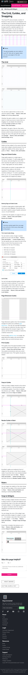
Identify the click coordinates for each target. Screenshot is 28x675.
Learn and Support (7, 655)
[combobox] (22, 2)
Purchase (4, 625)
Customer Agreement (8, 630)
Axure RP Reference (5, 5)
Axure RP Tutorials (16, 5)
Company (4, 621)
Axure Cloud (5, 649)
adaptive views (13, 335)
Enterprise (5, 619)
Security (4, 636)
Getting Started (6, 657)
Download (5, 623)
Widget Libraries (6, 661)
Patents (4, 638)
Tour (3, 617)
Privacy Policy (6, 632)
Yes (3, 563)
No (9, 563)
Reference (5, 659)
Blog (3, 643)
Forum (4, 645)
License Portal (6, 647)
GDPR (4, 634)
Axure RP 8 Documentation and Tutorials (13, 663)
